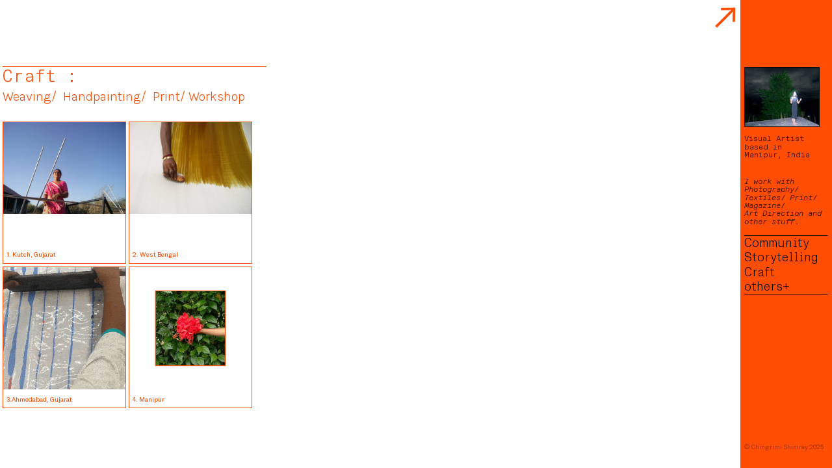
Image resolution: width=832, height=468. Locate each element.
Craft (759, 272)
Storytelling (781, 257)
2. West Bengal (157, 254)
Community (776, 243)
